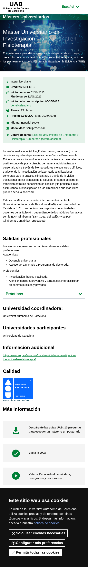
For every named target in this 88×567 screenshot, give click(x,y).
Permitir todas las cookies (35, 552)
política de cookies (47, 523)
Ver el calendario (21, 105)
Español (73, 6)
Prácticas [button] (44, 294)
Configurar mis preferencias (37, 543)
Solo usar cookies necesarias (38, 533)
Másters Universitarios (26, 16)
